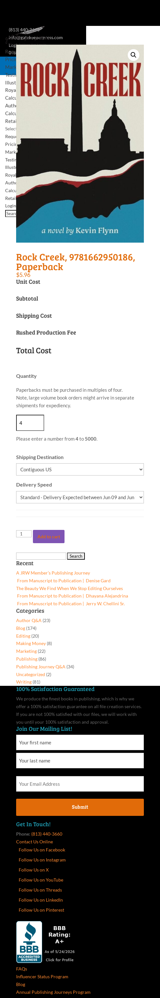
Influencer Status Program (42, 976)
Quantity (26, 376)
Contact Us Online (34, 841)
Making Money (31, 643)
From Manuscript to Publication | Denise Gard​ (63, 580)
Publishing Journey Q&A (40, 666)
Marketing (15, 152)
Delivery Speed (34, 484)
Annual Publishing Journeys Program (53, 992)
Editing (23, 636)
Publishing (26, 659)
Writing (24, 682)
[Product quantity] (24, 533)
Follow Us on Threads (40, 890)
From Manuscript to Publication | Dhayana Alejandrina (72, 595)
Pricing (12, 59)
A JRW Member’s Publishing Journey (53, 573)
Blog (20, 628)
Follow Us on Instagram (42, 859)
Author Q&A (29, 620)
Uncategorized (30, 674)
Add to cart (48, 536)
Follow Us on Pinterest (41, 910)
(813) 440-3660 (46, 834)
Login (10, 205)
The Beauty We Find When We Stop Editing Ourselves (69, 588)
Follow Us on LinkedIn (41, 900)
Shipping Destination (40, 457)
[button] (133, 55)
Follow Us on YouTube (41, 880)
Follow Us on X (34, 869)
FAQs (21, 968)
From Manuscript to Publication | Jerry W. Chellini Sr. (70, 603)
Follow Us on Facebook (42, 849)
